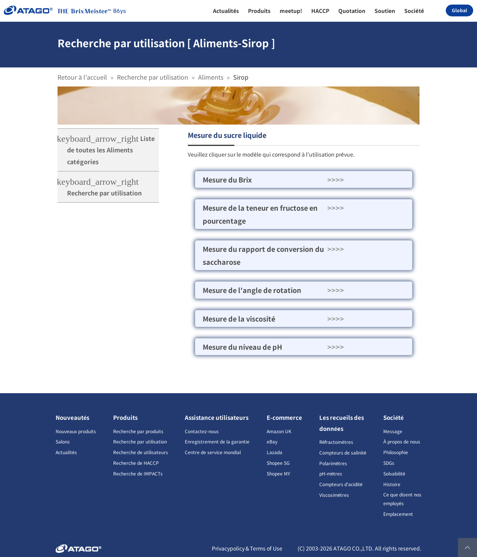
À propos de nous (401, 441)
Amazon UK (279, 431)
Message (392, 431)
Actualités (66, 452)
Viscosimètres (334, 494)
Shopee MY (278, 473)
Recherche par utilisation (152, 77)
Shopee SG (278, 462)
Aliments (210, 77)
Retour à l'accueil (82, 77)
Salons (63, 441)
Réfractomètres (336, 442)
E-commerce (284, 417)
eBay (272, 441)
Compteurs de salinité (343, 452)
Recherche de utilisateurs (140, 452)
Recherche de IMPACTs (138, 473)
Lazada (274, 452)
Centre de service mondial (213, 452)
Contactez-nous (202, 431)
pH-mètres (331, 473)
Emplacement (398, 514)
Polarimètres (333, 463)
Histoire (391, 484)
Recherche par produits (138, 431)
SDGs (388, 462)
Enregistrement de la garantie (217, 441)
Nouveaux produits (76, 431)
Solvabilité (394, 473)
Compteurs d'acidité (341, 484)
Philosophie (395, 452)
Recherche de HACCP (136, 462)
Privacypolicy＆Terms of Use (247, 548)
